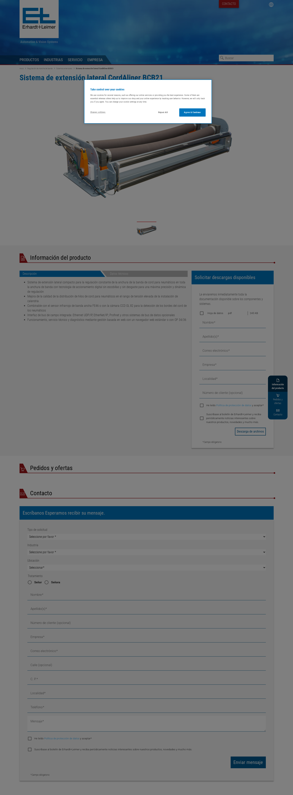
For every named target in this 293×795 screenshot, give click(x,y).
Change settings (98, 112)
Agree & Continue (192, 112)
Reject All (163, 112)
